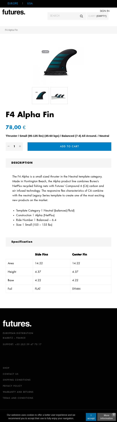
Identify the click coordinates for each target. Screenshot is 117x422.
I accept (91, 417)
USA (30, 3)
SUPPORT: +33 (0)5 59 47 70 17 (22, 344)
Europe (13, 3)
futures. (17, 323)
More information (106, 417)
